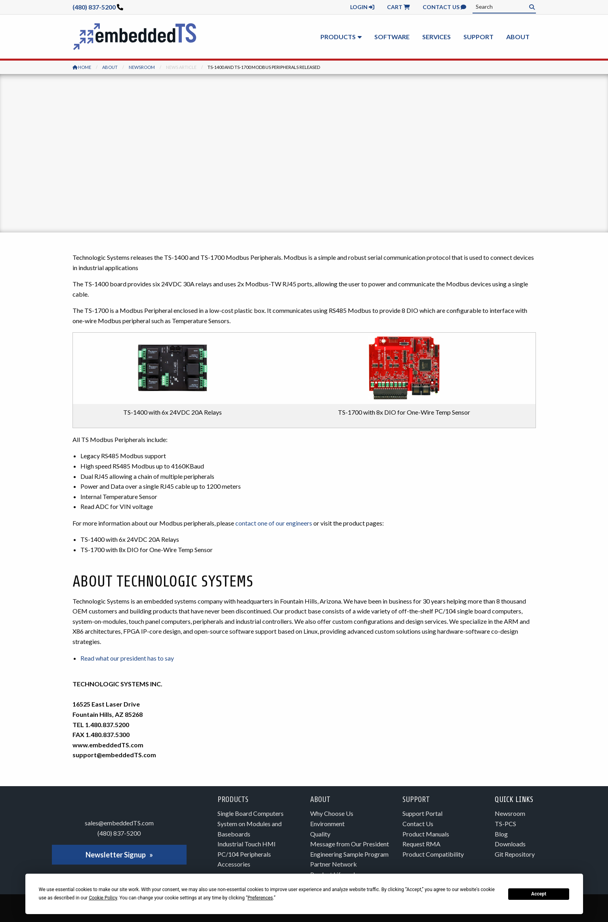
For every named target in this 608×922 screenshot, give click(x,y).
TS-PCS (505, 823)
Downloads (510, 844)
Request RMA (421, 844)
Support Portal (422, 813)
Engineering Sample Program (349, 854)
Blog (501, 834)
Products (338, 36)
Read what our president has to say (127, 658)
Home (81, 67)
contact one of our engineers (273, 523)
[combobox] (504, 6)
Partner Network (333, 864)
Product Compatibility (433, 854)
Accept (538, 894)
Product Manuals (425, 834)
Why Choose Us (331, 813)
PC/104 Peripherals (244, 854)
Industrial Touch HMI (246, 844)
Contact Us (444, 7)
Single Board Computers (250, 813)
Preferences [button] (260, 898)
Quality (320, 834)
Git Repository (515, 854)
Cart (398, 7)
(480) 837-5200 (94, 7)
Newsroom (142, 67)
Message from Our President (349, 844)
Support (478, 36)
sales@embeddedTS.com (119, 823)
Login (362, 7)
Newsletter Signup (116, 854)
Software (392, 36)
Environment (327, 823)
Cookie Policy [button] (103, 898)
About (518, 36)
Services (436, 36)
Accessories (233, 864)
